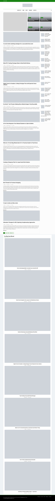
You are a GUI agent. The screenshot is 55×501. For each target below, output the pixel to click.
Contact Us (19, 10)
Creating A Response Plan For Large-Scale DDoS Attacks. (16, 162)
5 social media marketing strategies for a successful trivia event (18, 43)
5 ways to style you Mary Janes (10, 203)
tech (41, 27)
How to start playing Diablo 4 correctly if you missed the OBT (27, 268)
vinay (4, 224)
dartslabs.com (23, 497)
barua (25, 429)
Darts (27, 10)
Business (30, 10)
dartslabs (25, 461)
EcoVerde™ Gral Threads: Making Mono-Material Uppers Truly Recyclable (20, 104)
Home (23, 10)
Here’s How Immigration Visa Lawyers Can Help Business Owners (27, 300)
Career (30, 17)
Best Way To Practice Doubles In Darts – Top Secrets (27, 491)
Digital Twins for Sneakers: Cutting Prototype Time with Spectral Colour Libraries (27, 363)
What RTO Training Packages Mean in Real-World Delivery (16, 63)
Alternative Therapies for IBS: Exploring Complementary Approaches (19, 222)
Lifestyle (34, 10)
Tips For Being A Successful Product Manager (27, 395)
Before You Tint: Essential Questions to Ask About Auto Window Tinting (27, 427)
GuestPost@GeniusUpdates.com (9, 498)
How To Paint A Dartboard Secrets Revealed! (27, 459)
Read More (5, 50)
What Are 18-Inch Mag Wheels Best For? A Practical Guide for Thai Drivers (20, 142)
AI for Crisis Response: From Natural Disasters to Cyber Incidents (45, 30)
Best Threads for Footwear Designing (12, 182)
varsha (5, 45)
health (42, 17)
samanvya (25, 301)
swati (25, 333)
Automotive (30, 27)
